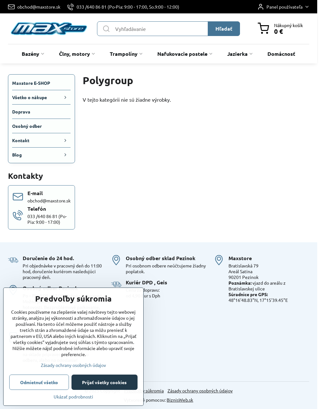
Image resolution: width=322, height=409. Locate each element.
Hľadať (223, 28)
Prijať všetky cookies (104, 382)
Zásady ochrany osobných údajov (200, 390)
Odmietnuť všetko (39, 382)
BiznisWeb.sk (180, 400)
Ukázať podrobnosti (73, 396)
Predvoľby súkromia (144, 390)
